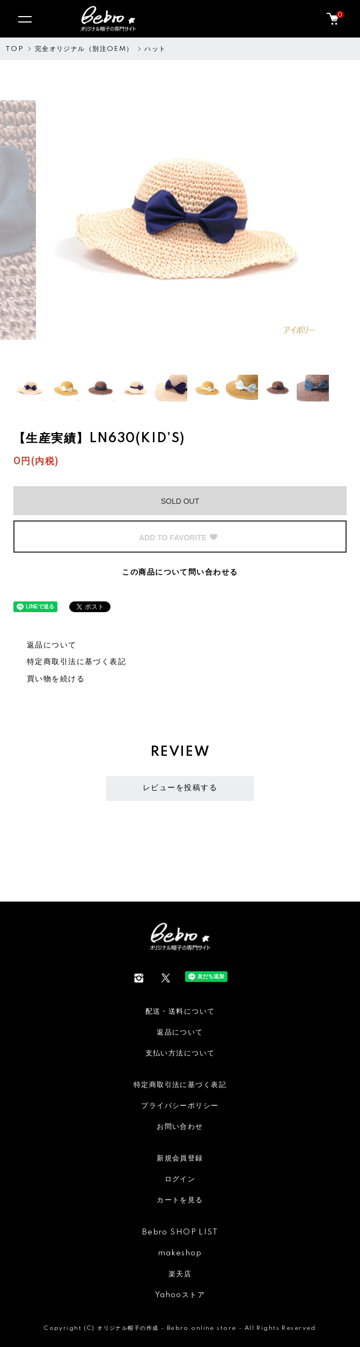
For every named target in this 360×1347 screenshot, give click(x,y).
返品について (52, 645)
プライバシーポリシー (179, 1106)
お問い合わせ (180, 1126)
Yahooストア (180, 1295)
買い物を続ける (56, 679)
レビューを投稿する (180, 788)
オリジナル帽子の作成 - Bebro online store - (171, 1328)
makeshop (180, 1253)
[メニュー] (24, 19)
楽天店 (180, 1274)
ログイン (180, 1179)
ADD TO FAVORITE (178, 537)
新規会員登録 (180, 1158)
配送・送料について (180, 1011)
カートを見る (180, 1200)
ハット (155, 49)
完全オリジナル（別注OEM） (84, 49)
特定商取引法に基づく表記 (76, 662)
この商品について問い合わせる (180, 572)
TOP (14, 49)
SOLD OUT (180, 501)
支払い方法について (180, 1053)
